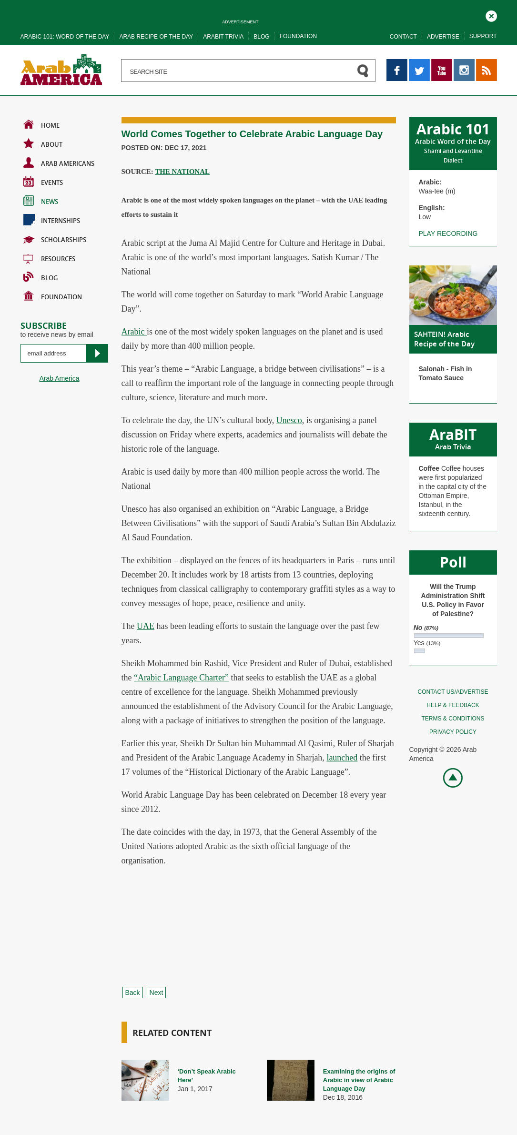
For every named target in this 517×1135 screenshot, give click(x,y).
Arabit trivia (223, 36)
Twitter (418, 63)
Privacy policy (452, 732)
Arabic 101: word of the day (65, 36)
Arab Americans (58, 162)
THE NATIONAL (182, 171)
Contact (403, 36)
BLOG (40, 277)
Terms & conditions (452, 718)
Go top (447, 777)
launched (341, 757)
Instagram (464, 63)
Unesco (289, 420)
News (40, 200)
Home (41, 124)
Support (483, 36)
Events (43, 181)
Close (491, 15)
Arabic (134, 331)
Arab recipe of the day (156, 36)
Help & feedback (452, 705)
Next (156, 992)
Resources (49, 257)
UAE (145, 626)
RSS (483, 63)
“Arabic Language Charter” (181, 677)
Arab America (60, 378)
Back (132, 992)
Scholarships (54, 238)
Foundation (298, 36)
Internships (51, 219)
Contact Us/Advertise (452, 692)
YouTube (441, 63)
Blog (261, 36)
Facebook (396, 63)
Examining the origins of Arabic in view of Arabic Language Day (359, 1080)
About (42, 143)
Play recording (448, 233)
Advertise (443, 36)
